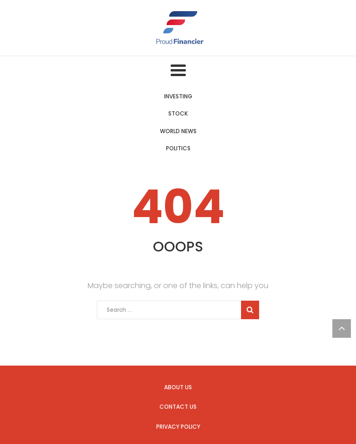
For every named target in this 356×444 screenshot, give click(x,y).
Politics (178, 148)
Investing (178, 96)
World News (178, 131)
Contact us (178, 407)
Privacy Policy (178, 427)
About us (178, 387)
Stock (178, 113)
